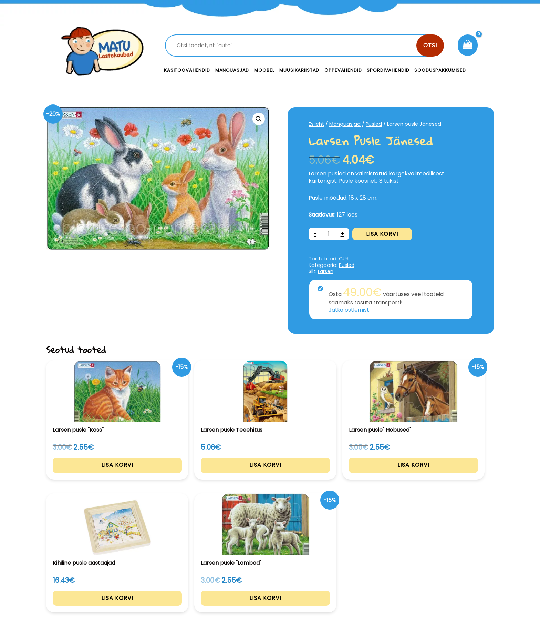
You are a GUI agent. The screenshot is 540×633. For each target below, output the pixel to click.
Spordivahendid (388, 70)
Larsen (326, 271)
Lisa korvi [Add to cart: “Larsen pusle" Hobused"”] (270, 473)
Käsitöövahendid (187, 70)
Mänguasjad (232, 70)
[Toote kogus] (329, 234)
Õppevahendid (343, 70)
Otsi (430, 45)
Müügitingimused (435, 586)
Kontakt (322, 570)
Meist (318, 586)
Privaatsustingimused (441, 570)
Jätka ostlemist (350, 310)
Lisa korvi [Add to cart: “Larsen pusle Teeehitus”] (179, 473)
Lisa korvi (382, 234)
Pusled (374, 124)
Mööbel (264, 70)
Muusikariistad (299, 70)
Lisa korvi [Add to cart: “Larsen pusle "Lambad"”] (452, 473)
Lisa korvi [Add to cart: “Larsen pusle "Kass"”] (88, 473)
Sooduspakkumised (440, 70)
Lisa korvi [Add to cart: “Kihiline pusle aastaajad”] (361, 473)
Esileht (316, 124)
